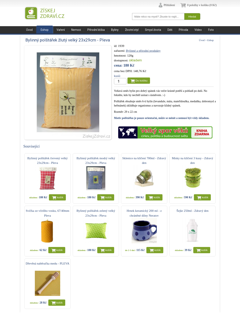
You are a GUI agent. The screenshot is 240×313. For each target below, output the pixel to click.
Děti (170, 29)
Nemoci (76, 29)
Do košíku (141, 80)
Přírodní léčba (96, 29)
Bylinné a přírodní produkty (143, 50)
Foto (211, 29)
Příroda (183, 29)
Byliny (115, 29)
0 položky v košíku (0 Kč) (202, 5)
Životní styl (132, 29)
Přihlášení (169, 5)
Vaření (61, 29)
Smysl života (153, 29)
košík (60, 197)
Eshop (45, 29)
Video (198, 29)
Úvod (29, 29)
